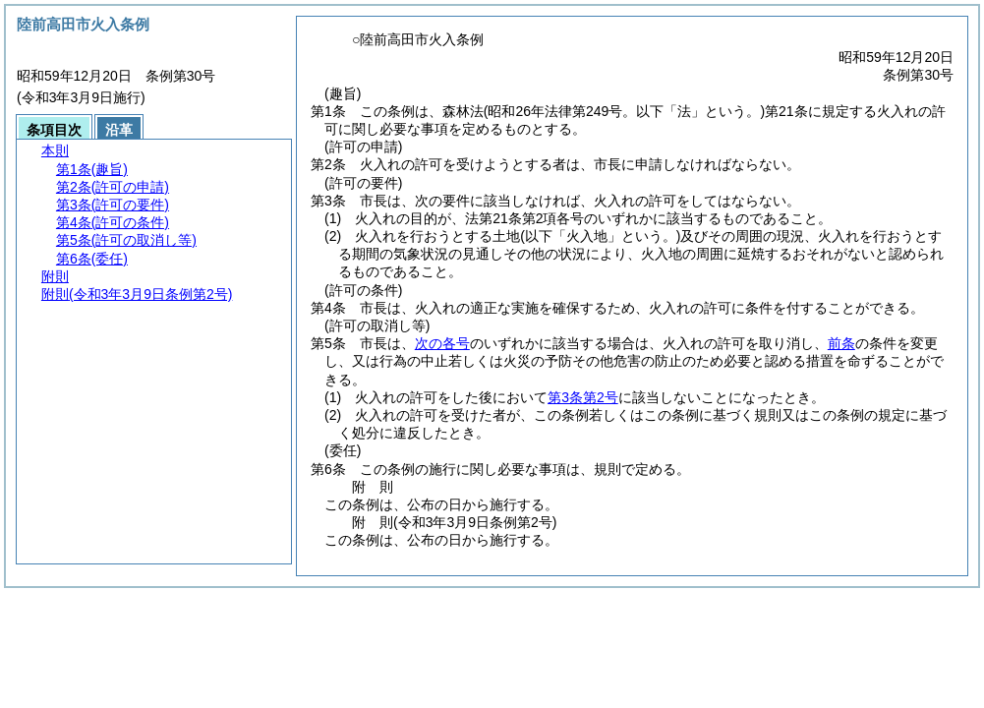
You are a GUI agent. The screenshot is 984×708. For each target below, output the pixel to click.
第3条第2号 (583, 397)
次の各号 (442, 343)
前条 (841, 343)
